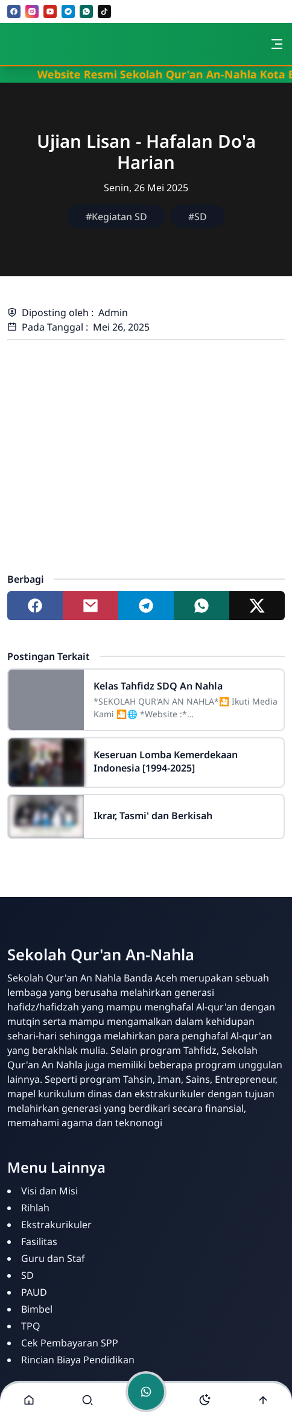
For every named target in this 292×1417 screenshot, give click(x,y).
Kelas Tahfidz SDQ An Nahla (158, 686)
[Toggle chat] (146, 1392)
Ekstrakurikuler (56, 1224)
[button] (29, 1400)
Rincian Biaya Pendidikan (78, 1359)
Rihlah (35, 1207)
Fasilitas (39, 1241)
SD (27, 1275)
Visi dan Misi (49, 1190)
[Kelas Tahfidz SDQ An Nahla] (46, 700)
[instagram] (32, 11)
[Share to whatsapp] (201, 605)
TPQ (30, 1326)
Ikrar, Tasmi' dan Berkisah (153, 815)
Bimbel (36, 1309)
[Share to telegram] (146, 605)
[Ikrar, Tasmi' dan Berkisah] (46, 816)
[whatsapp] (86, 11)
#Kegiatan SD (116, 216)
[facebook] (14, 11)
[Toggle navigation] (277, 44)
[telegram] (68, 11)
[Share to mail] (90, 605)
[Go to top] (263, 1400)
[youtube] (50, 11)
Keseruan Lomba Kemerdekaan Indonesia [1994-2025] (166, 761)
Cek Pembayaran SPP (69, 1342)
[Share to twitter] (257, 605)
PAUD (34, 1292)
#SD (197, 216)
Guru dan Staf (53, 1258)
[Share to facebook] (35, 605)
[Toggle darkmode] (204, 1400)
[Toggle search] (87, 1400)
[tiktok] (104, 11)
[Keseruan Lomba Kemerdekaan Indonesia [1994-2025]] (46, 762)
